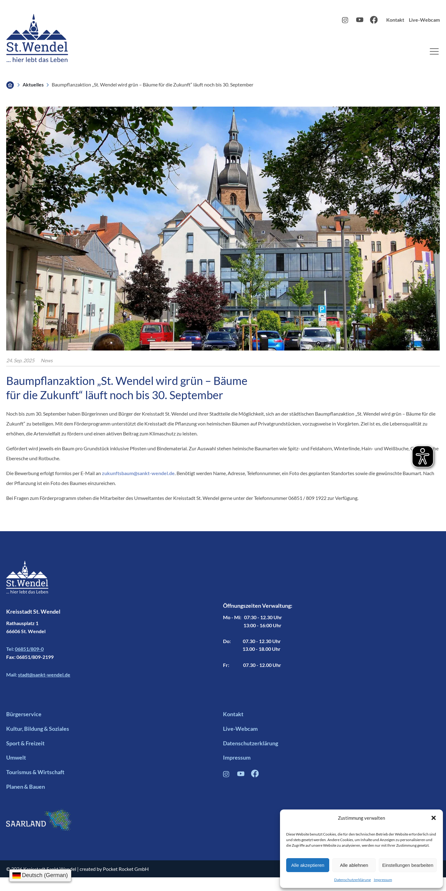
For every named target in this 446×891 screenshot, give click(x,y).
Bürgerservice (24, 714)
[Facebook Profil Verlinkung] (255, 776)
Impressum (383, 879)
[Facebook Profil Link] (374, 22)
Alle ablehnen (354, 865)
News (47, 360)
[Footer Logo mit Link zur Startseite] (27, 584)
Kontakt (395, 19)
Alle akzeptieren (307, 865)
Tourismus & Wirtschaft (35, 772)
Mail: (38, 675)
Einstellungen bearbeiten (407, 865)
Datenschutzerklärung (352, 879)
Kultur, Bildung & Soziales (37, 728)
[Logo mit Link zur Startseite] (37, 38)
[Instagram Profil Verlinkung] (227, 776)
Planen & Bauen (25, 786)
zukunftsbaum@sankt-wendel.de (138, 473)
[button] (434, 818)
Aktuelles (33, 84)
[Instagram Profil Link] (346, 21)
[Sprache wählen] (40, 875)
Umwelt (16, 757)
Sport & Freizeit (25, 743)
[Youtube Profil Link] (360, 21)
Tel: (25, 649)
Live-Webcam (424, 19)
